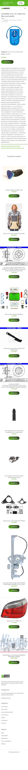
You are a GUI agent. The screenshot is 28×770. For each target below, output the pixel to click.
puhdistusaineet (19, 52)
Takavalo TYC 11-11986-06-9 (14, 621)
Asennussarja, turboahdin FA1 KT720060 (14, 521)
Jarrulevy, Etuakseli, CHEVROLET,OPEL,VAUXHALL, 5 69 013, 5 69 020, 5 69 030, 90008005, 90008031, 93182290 (14, 385)
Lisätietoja (7, 62)
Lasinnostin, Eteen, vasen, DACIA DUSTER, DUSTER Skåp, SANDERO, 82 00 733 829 (14, 583)
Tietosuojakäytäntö (6, 741)
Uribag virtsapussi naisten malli (14, 190)
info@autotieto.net (6, 698)
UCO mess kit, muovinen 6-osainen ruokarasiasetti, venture (14, 476)
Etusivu (3, 18)
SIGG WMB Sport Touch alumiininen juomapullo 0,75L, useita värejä (14, 431)
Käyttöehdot (4, 738)
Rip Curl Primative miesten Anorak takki (14, 233)
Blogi (2, 733)
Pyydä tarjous (21, 3)
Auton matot (4, 709)
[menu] (25, 8)
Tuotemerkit (4, 720)
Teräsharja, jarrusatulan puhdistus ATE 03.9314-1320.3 (14, 349)
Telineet (3, 717)
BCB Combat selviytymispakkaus (14, 314)
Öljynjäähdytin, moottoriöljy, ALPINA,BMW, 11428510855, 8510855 (14, 655)
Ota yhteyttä (4, 735)
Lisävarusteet (4, 715)
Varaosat (3, 723)
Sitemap (3, 744)
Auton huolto (11, 52)
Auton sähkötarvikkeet (7, 712)
